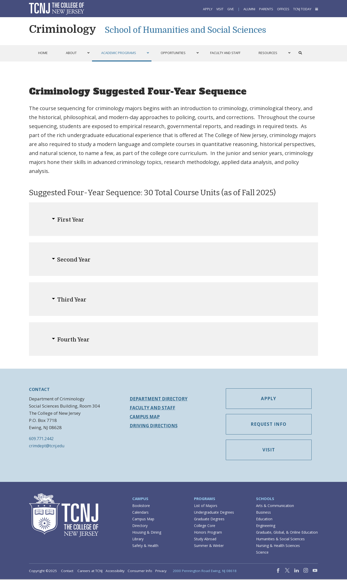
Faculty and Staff (152, 408)
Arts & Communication (275, 506)
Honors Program (208, 533)
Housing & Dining (146, 533)
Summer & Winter (209, 546)
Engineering (265, 526)
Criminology (62, 29)
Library (138, 539)
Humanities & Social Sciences (280, 539)
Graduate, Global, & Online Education (287, 533)
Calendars (140, 513)
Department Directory (159, 399)
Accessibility (115, 571)
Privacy (161, 571)
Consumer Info (140, 571)
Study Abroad (205, 539)
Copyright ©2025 (43, 571)
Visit (219, 9)
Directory (140, 526)
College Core (204, 526)
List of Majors (205, 506)
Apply (207, 9)
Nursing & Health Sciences (278, 546)
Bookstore (141, 506)
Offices (283, 9)
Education (264, 519)
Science (262, 553)
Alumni (249, 9)
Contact (67, 571)
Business (263, 513)
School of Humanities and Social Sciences (185, 30)
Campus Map (145, 417)
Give (230, 9)
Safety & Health (145, 546)
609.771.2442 (41, 438)
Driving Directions (154, 426)
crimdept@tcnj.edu (46, 446)
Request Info (271, 425)
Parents (266, 9)
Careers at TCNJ (90, 571)
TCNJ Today (302, 9)
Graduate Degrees (209, 519)
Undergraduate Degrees (214, 513)
